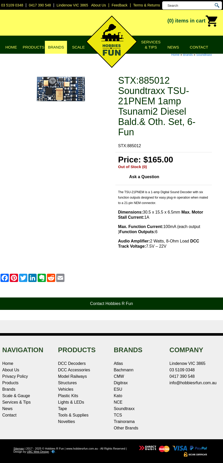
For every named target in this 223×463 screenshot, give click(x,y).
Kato (118, 396)
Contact (199, 47)
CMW (119, 376)
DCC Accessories (74, 370)
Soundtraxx (204, 55)
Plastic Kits (68, 396)
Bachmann (124, 370)
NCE (118, 402)
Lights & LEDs (71, 402)
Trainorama (124, 421)
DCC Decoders (72, 363)
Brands (56, 47)
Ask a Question (144, 177)
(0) (192, 21)
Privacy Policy (15, 376)
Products (33, 47)
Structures (67, 383)
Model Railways (72, 376)
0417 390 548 (40, 5)
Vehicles (65, 389)
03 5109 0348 (12, 5)
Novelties (66, 421)
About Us (10, 370)
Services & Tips (151, 44)
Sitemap (18, 448)
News (173, 47)
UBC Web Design (38, 451)
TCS (118, 415)
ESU (118, 389)
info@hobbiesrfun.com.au (193, 383)
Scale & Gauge (16, 396)
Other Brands (126, 428)
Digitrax (121, 383)
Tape (62, 408)
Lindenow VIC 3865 (72, 5)
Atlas (118, 363)
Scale (78, 47)
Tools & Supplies (73, 415)
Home (11, 47)
